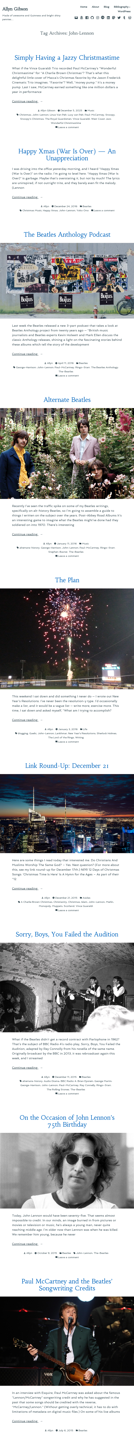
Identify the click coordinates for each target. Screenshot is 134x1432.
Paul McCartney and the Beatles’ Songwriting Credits (67, 1285)
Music (91, 110)
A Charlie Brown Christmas (36, 901)
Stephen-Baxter (57, 551)
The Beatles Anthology (104, 367)
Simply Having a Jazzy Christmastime (67, 57)
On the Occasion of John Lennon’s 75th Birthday (67, 1121)
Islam (84, 901)
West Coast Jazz (101, 118)
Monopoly (45, 906)
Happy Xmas (50, 210)
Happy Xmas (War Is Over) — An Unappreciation (67, 155)
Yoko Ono (83, 210)
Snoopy (110, 114)
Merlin (109, 901)
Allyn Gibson (15, 9)
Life (85, 729)
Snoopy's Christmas (32, 118)
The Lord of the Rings (61, 737)
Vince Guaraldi (81, 118)
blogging (23, 733)
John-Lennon (40, 114)
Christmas (25, 114)
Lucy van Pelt (75, 114)
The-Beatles (65, 371)
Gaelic (33, 733)
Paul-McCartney (94, 114)
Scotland (69, 906)
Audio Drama (51, 1081)
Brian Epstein (85, 1081)
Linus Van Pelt (58, 114)
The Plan (67, 580)
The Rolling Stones (58, 1089)
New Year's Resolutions (81, 733)
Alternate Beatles (67, 400)
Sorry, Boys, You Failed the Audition (67, 934)
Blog (106, 7)
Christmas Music (32, 210)
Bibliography (121, 7)
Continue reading (36, 101)
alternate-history (29, 547)
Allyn (46, 206)
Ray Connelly (87, 1085)
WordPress (124, 11)
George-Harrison (26, 367)
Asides (86, 897)
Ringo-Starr (82, 367)
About (95, 7)
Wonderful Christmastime (66, 122)
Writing (79, 737)
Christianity (60, 901)
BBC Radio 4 (68, 1081)
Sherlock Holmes (106, 733)
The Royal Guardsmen (58, 118)
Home (83, 7)
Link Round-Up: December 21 (67, 766)
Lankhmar (61, 733)
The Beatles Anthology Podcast (67, 234)
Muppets (57, 906)
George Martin (103, 1081)
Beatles (87, 206)
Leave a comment (68, 127)
